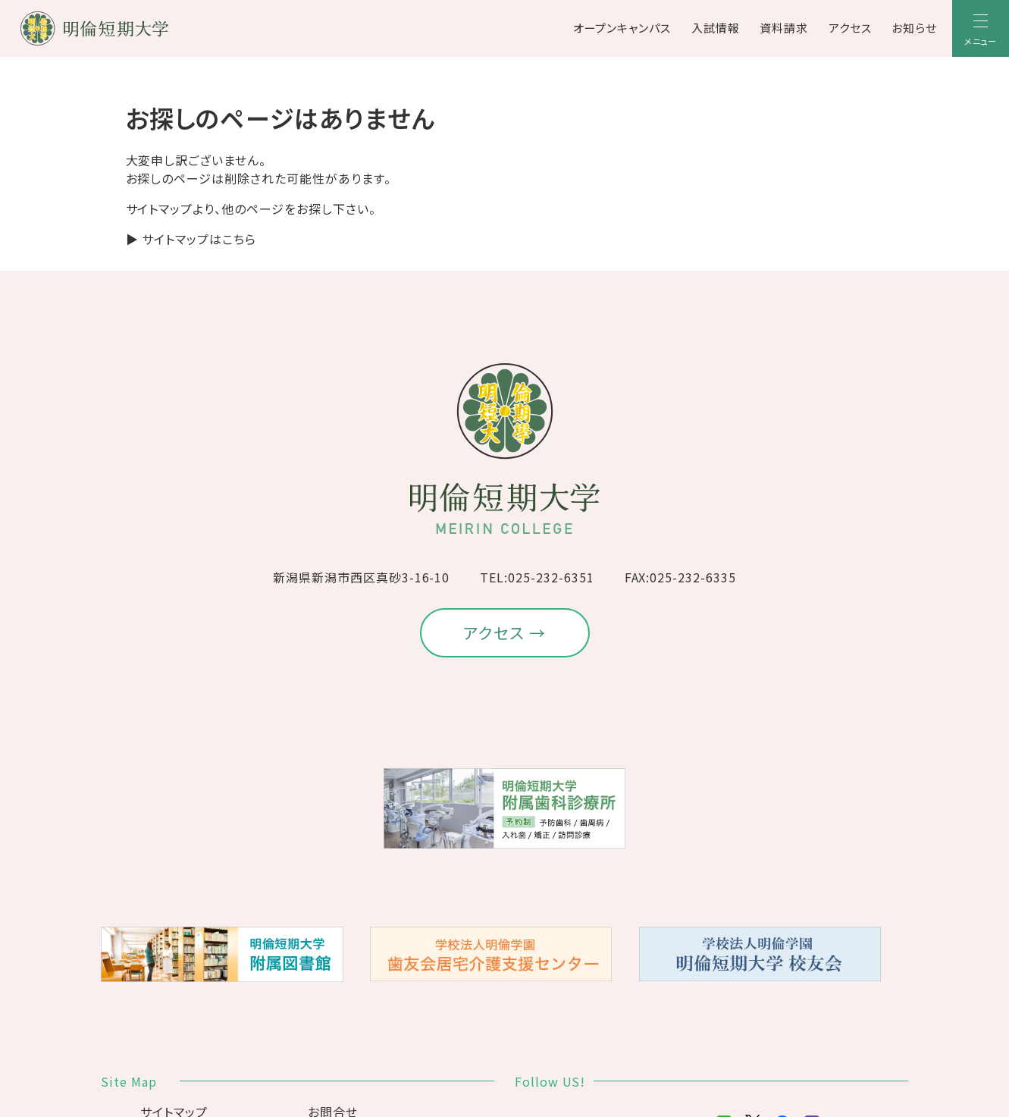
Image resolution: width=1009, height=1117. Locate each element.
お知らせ (914, 28)
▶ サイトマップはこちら (191, 239)
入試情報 (715, 28)
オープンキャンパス (622, 28)
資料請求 (784, 28)
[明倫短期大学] (134, 28)
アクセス (850, 28)
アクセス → (504, 632)
